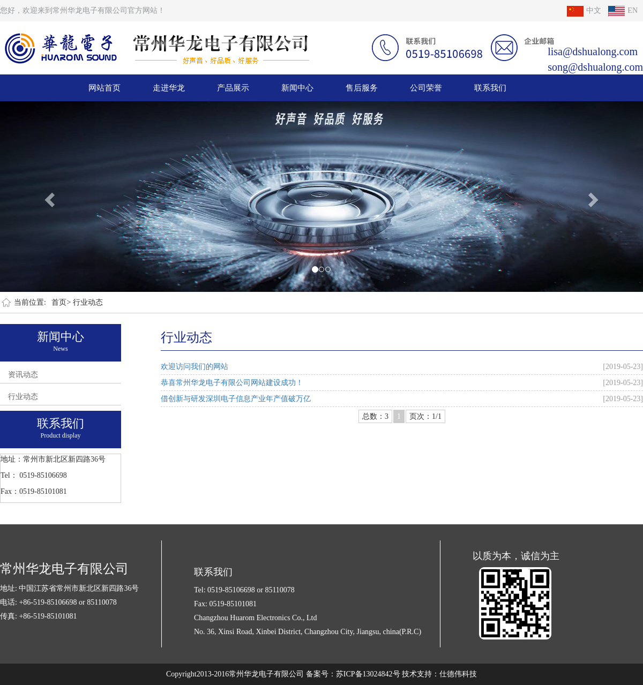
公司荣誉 (426, 88)
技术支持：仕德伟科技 (439, 674)
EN (623, 10)
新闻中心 (297, 88)
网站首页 (104, 88)
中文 (584, 10)
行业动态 (88, 302)
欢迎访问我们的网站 (194, 367)
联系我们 (490, 88)
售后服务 (362, 88)
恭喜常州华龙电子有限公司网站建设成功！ (232, 383)
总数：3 (375, 416)
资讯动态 (23, 375)
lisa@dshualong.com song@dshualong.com (595, 59)
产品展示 (233, 88)
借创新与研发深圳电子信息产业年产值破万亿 (236, 399)
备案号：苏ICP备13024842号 (353, 674)
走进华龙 (169, 88)
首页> (61, 302)
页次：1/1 (425, 416)
